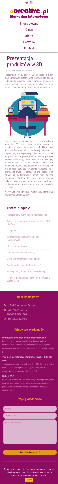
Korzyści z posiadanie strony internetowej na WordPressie (28, 279)
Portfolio (29, 42)
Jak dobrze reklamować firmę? (21, 252)
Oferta (29, 36)
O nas (29, 30)
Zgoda (29, 480)
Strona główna (29, 23)
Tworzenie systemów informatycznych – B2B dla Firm (28, 222)
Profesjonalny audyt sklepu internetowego (27, 215)
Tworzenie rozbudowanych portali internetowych (23, 238)
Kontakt (29, 48)
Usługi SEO (12, 230)
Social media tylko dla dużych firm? (24, 265)
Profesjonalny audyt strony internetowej (26, 271)
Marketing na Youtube (17, 246)
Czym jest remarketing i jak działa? (23, 259)
